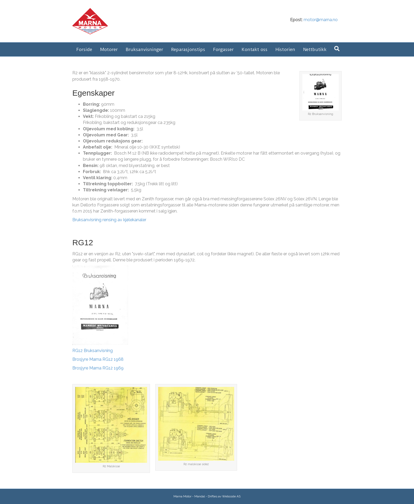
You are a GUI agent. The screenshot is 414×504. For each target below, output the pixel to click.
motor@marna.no (321, 19)
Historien (285, 49)
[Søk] (337, 48)
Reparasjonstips (188, 49)
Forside (84, 49)
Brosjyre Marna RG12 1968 (98, 359)
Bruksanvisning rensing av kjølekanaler (109, 219)
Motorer (109, 49)
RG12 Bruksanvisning (92, 350)
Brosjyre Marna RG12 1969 (98, 368)
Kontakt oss (254, 49)
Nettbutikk (315, 49)
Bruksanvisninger (144, 49)
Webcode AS (231, 496)
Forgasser (223, 49)
